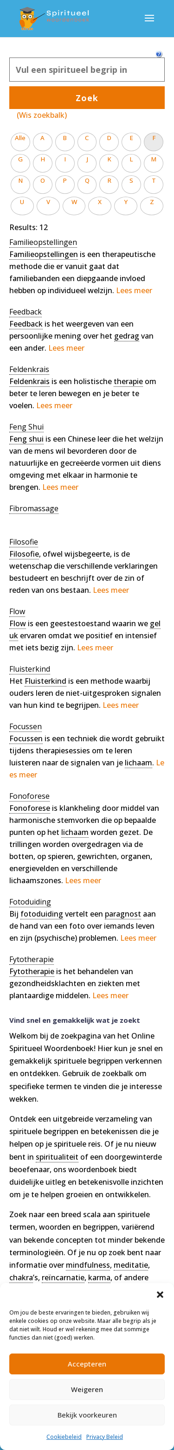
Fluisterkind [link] (45, 681)
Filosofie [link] (24, 554)
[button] (160, 1294)
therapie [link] (128, 381)
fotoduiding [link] (41, 914)
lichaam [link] (138, 762)
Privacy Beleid (104, 1437)
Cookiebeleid (64, 1437)
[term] (43, 242)
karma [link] (99, 1277)
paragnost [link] (123, 914)
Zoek (87, 97)
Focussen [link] (26, 738)
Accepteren (87, 1363)
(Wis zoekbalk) (42, 115)
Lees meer (134, 290)
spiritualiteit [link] (57, 1157)
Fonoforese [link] (29, 808)
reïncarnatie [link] (63, 1277)
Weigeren (87, 1389)
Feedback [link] (26, 324)
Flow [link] (17, 623)
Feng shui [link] (26, 439)
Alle (20, 138)
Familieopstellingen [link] (43, 254)
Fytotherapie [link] (31, 971)
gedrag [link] (126, 336)
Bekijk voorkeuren (87, 1414)
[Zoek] (87, 70)
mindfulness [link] (88, 1265)
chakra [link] (21, 1277)
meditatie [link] (131, 1265)
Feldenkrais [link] (29, 381)
